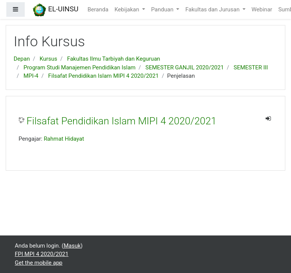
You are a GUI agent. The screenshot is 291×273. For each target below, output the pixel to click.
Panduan (163, 9)
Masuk (72, 245)
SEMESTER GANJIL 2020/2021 (185, 67)
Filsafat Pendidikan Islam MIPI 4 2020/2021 (103, 75)
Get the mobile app (39, 262)
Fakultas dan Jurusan (213, 9)
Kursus (48, 58)
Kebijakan (127, 9)
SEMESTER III (251, 67)
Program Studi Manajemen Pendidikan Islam (79, 67)
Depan (22, 58)
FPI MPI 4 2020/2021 (42, 254)
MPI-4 (30, 75)
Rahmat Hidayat (64, 138)
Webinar (262, 9)
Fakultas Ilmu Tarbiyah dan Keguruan (113, 58)
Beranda (98, 9)
